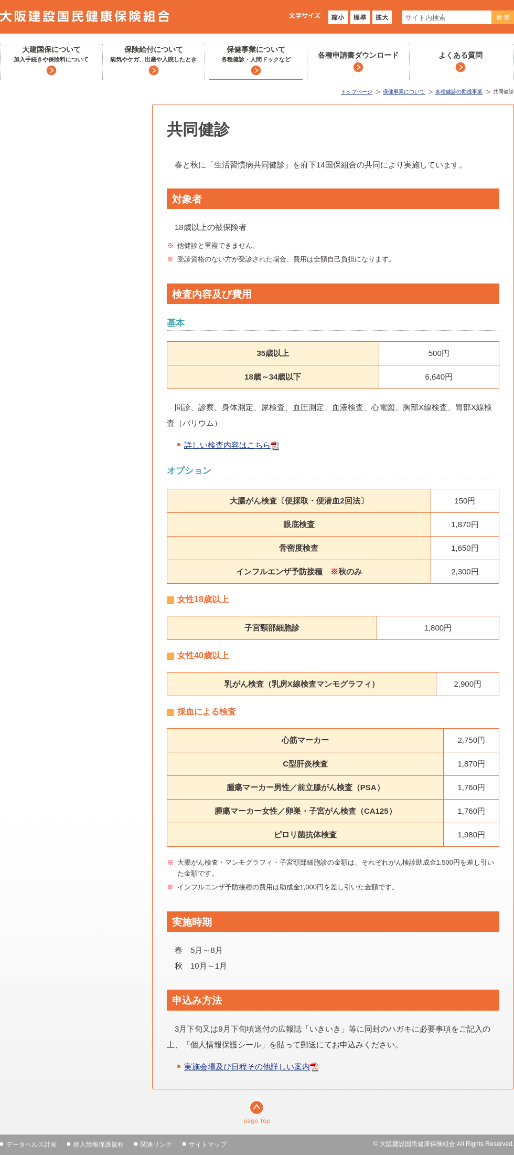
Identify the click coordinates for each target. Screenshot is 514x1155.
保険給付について (153, 54)
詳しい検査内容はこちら (227, 444)
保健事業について (256, 54)
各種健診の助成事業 (459, 91)
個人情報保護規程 (98, 1144)
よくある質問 (460, 55)
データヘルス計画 (31, 1144)
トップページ (356, 91)
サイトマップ (208, 1144)
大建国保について (51, 54)
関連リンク (156, 1144)
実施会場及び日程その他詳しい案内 (247, 1066)
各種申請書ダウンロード (358, 55)
